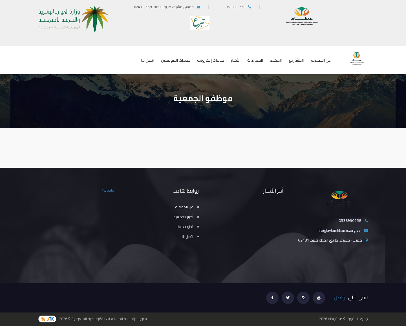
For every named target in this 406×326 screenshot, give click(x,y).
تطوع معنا (185, 226)
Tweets (108, 190)
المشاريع (296, 60)
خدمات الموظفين (175, 60)
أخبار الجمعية (183, 216)
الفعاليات (255, 60)
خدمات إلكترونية (210, 60)
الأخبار (235, 60)
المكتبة (276, 60)
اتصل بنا (147, 60)
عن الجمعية (321, 60)
